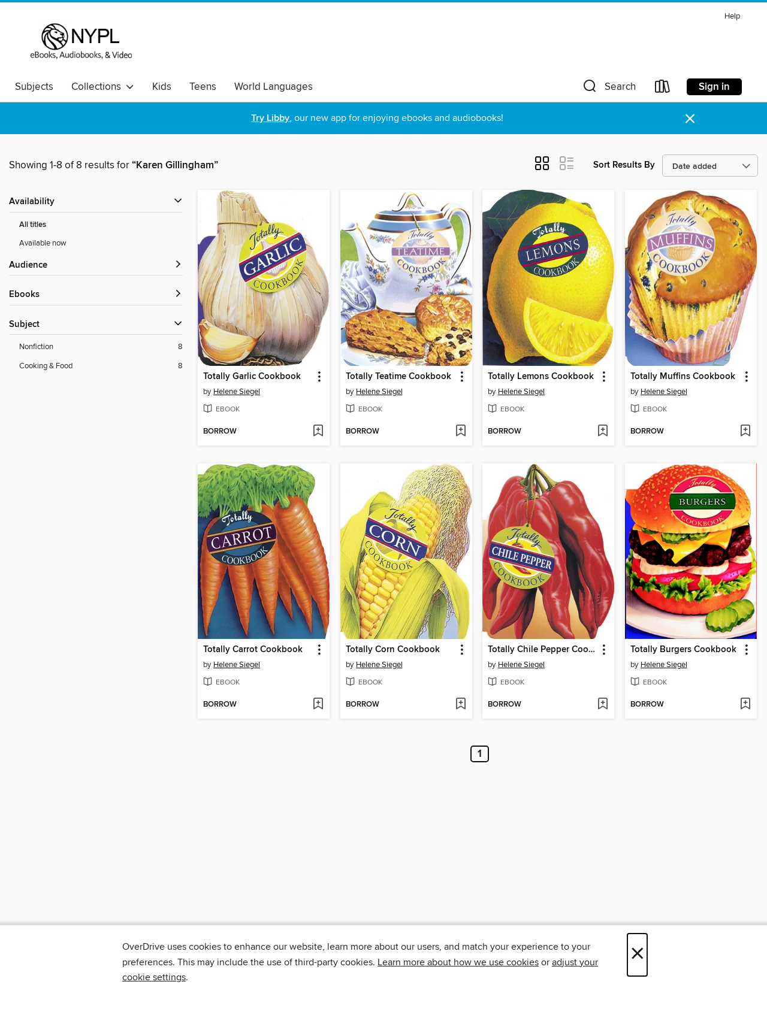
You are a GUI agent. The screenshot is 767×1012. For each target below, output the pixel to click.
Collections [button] (102, 86)
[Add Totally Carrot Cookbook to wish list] (317, 705)
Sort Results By (624, 165)
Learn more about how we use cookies (458, 962)
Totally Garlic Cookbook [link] (252, 376)
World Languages (273, 86)
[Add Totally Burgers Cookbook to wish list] (745, 705)
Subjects (34, 86)
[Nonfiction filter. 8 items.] (101, 347)
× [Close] (637, 955)
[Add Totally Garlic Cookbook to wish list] (317, 432)
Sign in (714, 86)
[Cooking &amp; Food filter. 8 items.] (101, 366)
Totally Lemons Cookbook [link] (541, 376)
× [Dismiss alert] (690, 118)
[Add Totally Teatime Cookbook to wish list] (460, 432)
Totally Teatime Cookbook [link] (398, 376)
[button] (608, 89)
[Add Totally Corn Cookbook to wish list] (460, 705)
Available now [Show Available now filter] (43, 243)
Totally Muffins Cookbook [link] (682, 376)
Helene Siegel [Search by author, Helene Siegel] (236, 391)
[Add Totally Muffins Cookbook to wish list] (745, 432)
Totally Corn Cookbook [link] (393, 649)
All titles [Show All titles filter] (32, 225)
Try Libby (270, 118)
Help (732, 16)
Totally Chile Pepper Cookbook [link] (542, 649)
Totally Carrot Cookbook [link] (253, 649)
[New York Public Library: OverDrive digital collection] (80, 41)
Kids (161, 86)
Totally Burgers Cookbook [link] (683, 649)
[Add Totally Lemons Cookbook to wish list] (602, 432)
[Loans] (663, 89)
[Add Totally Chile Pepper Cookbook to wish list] (602, 705)
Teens (202, 86)
